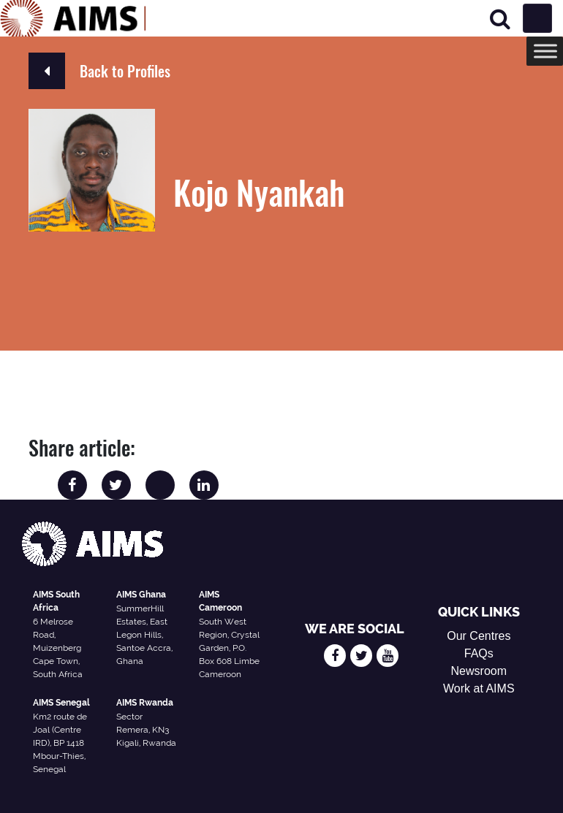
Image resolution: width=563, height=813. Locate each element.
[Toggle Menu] (545, 51)
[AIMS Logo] (73, 18)
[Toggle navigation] (537, 18)
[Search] (500, 18)
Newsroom (479, 671)
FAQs (479, 653)
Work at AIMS (479, 688)
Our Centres (478, 636)
